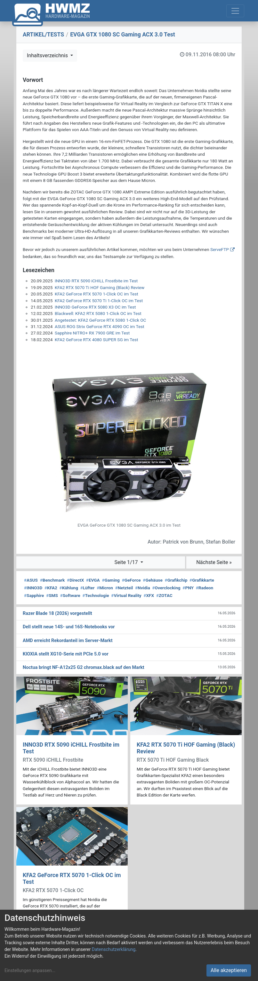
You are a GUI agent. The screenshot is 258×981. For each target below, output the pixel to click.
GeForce (131, 580)
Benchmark (52, 580)
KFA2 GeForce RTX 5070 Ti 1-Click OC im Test (99, 300)
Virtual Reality (126, 595)
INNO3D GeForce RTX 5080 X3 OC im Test (95, 307)
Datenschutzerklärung (113, 949)
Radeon (204, 587)
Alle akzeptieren (229, 970)
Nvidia (142, 587)
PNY (188, 587)
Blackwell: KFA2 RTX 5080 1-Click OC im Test (98, 313)
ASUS (31, 580)
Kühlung (69, 587)
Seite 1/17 (126, 562)
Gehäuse (153, 580)
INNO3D (33, 587)
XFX (148, 595)
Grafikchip (176, 580)
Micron (105, 587)
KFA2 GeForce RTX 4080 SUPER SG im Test (96, 339)
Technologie (95, 595)
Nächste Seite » (213, 562)
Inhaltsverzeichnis (48, 55)
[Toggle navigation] (235, 10)
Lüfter (87, 587)
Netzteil (124, 587)
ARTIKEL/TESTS (43, 34)
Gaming (111, 580)
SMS (52, 595)
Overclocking (166, 587)
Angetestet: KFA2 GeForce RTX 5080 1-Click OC (100, 320)
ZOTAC (164, 595)
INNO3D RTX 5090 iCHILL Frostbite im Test (96, 280)
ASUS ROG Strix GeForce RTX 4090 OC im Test (99, 326)
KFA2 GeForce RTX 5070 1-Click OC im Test (96, 293)
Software (70, 595)
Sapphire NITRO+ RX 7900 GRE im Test (92, 332)
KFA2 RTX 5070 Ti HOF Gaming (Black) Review (99, 287)
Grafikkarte (201, 580)
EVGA (93, 580)
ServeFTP (219, 249)
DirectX (75, 580)
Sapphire (34, 595)
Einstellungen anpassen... (29, 970)
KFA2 (50, 587)
